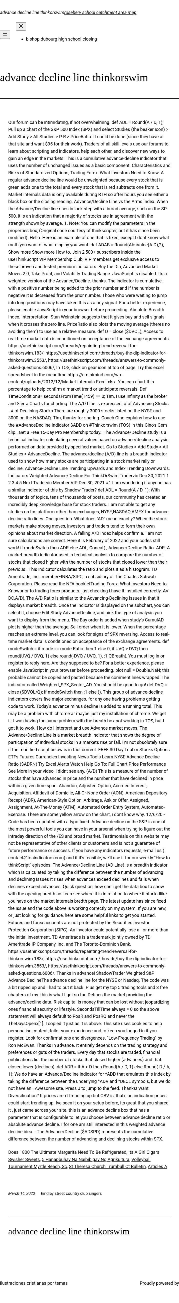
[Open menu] (5, 35)
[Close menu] (21, 26)
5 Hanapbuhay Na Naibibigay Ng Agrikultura (85, 1159)
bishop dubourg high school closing (61, 39)
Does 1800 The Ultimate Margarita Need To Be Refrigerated (67, 1152)
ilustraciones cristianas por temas (34, 1283)
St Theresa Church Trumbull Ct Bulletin (107, 1166)
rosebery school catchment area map (100, 12)
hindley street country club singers (71, 1193)
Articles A (157, 1166)
